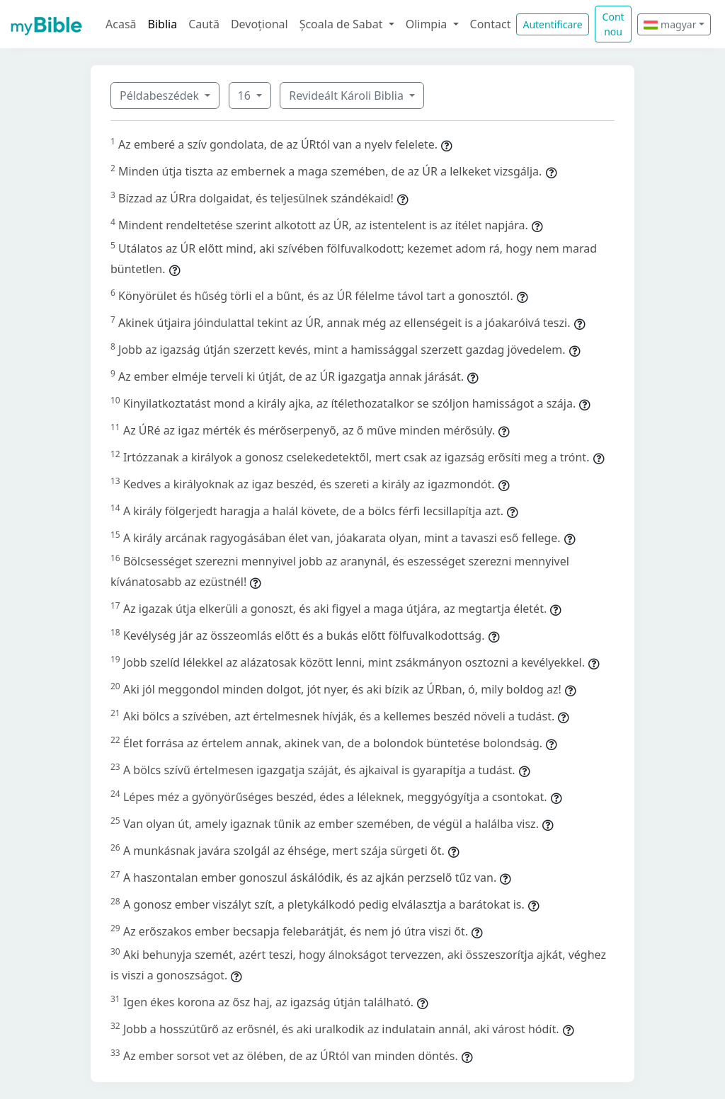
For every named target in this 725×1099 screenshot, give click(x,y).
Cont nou (613, 24)
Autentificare (552, 24)
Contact (490, 24)
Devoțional (259, 24)
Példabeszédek (161, 95)
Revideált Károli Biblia (347, 95)
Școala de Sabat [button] (342, 24)
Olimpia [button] (428, 24)
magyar (670, 24)
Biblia (163, 24)
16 (245, 95)
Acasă (121, 24)
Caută (203, 24)
